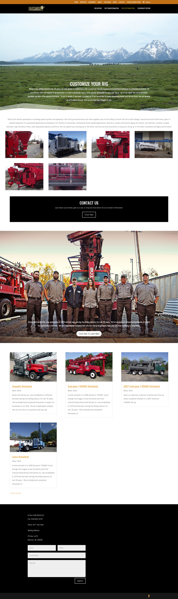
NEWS (115, 2)
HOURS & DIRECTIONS (134, 2)
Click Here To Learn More (89, 333)
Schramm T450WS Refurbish (83, 386)
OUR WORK (107, 2)
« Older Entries (15, 493)
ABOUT (100, 2)
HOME (76, 2)
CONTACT (122, 2)
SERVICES (83, 2)
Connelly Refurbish (22, 386)
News (14, 390)
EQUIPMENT (92, 2)
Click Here (89, 214)
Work (19, 390)
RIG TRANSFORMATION (112, 8)
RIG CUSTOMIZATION (128, 8)
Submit (80, 580)
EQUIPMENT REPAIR (144, 8)
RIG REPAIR (98, 8)
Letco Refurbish (20, 457)
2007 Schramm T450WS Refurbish (142, 386)
